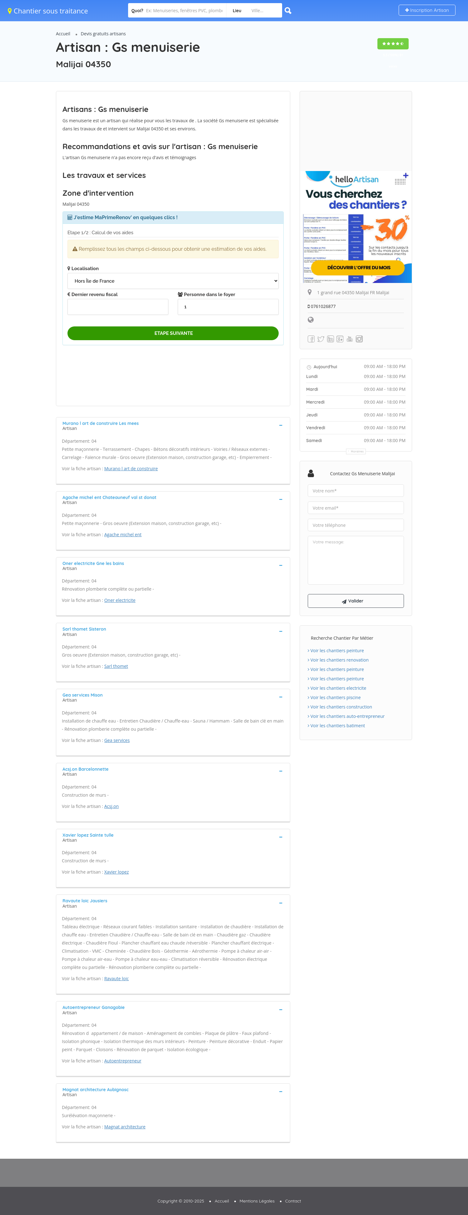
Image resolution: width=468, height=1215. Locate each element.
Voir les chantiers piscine (334, 697)
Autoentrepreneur (123, 1061)
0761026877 (322, 306)
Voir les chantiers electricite (337, 688)
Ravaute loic (116, 978)
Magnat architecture (125, 1127)
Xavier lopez (116, 872)
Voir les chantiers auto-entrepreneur (346, 716)
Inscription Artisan (427, 10)
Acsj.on (111, 806)
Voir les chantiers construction (340, 707)
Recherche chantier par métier (342, 638)
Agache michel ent (123, 534)
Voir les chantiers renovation (338, 660)
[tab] (173, 425)
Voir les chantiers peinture (336, 650)
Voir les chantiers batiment (336, 725)
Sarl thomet (116, 666)
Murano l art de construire (131, 468)
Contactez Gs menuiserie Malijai (362, 473)
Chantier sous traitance (48, 10)
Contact (293, 1201)
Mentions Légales (257, 1201)
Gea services (117, 740)
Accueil (63, 34)
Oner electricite (120, 600)
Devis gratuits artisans (103, 34)
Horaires (357, 451)
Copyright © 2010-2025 (180, 1201)
